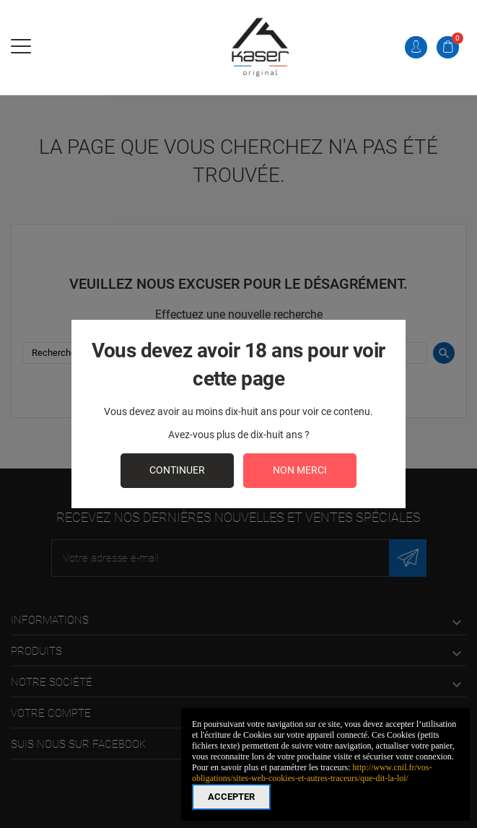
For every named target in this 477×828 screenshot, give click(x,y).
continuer (177, 470)
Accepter (231, 796)
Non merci (300, 470)
